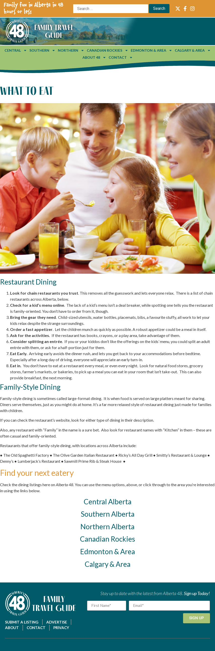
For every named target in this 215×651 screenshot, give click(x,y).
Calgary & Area (193, 50)
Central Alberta (108, 501)
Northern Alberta (107, 526)
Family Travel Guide (54, 31)
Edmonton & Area (151, 50)
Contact (121, 57)
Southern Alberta (108, 514)
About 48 (94, 57)
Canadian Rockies (107, 50)
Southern (42, 50)
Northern (71, 50)
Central (16, 50)
